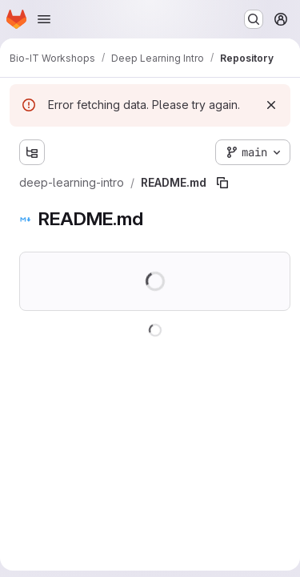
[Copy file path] (222, 183)
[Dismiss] (271, 105)
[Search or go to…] (253, 19)
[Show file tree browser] (32, 152)
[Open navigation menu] (44, 19)
